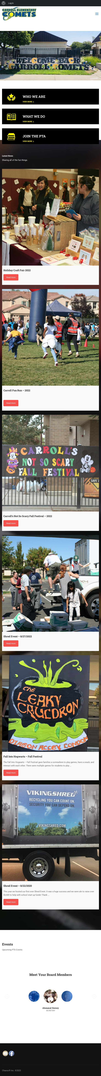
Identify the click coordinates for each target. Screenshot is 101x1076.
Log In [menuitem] (11, 3)
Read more (11, 277)
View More (28, 102)
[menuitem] (3, 3)
